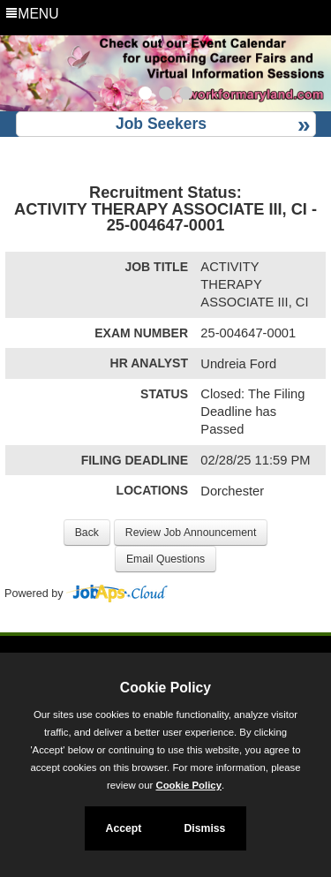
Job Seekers (161, 123)
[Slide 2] (165, 95)
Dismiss (204, 828)
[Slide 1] (145, 95)
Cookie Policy (165, 687)
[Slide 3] (185, 95)
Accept (124, 828)
